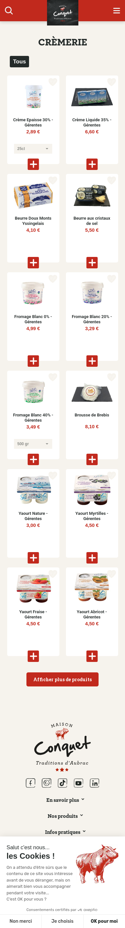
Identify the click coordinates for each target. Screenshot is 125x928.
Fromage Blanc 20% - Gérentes (92, 319)
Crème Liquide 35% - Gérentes (92, 122)
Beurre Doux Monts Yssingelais (33, 221)
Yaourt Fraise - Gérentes (33, 614)
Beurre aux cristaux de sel (91, 221)
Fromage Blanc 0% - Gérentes (33, 319)
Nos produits (63, 816)
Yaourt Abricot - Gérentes (92, 614)
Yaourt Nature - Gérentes (33, 516)
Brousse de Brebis (92, 415)
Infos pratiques (62, 832)
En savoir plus (62, 800)
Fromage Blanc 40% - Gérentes (33, 418)
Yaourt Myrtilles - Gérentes (91, 516)
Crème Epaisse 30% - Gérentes (33, 122)
